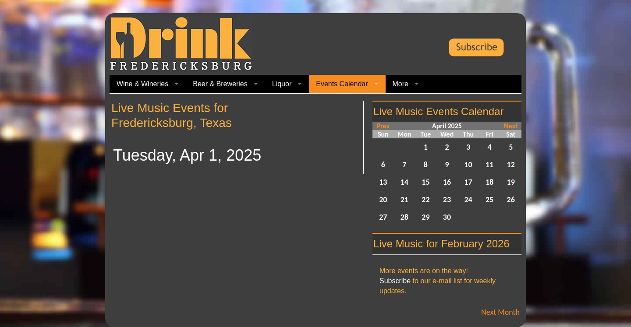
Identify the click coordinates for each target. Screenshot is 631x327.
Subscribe (395, 281)
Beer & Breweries (220, 84)
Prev (383, 126)
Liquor (281, 84)
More (400, 84)
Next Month (500, 312)
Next (511, 126)
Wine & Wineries (142, 84)
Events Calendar (342, 84)
